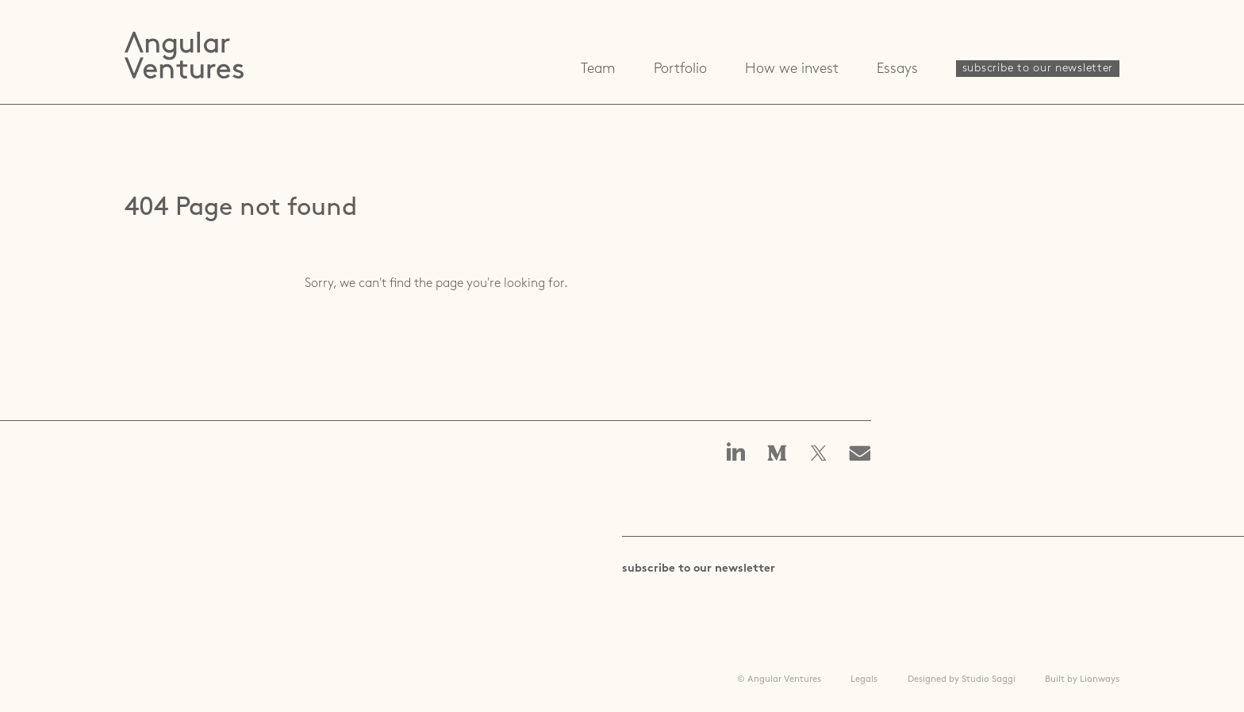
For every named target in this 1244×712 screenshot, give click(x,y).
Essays (897, 69)
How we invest (792, 69)
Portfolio (680, 69)
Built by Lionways (1082, 679)
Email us (864, 454)
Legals (863, 679)
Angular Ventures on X (819, 454)
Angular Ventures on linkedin (736, 453)
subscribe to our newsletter (1037, 69)
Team (598, 69)
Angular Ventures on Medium (777, 454)
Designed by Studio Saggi (962, 679)
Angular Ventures (184, 55)
